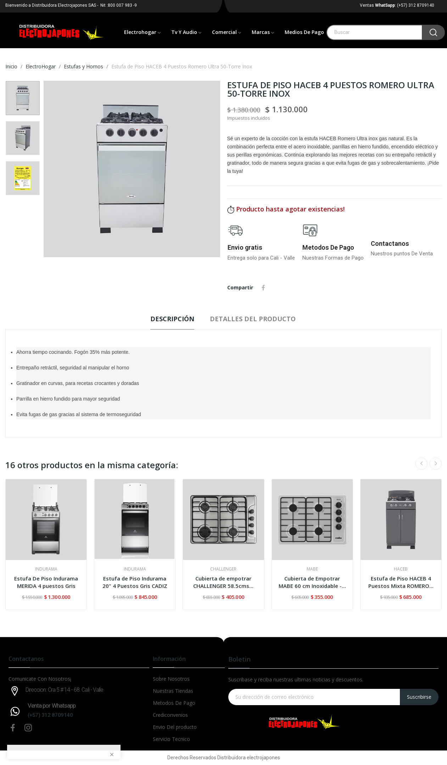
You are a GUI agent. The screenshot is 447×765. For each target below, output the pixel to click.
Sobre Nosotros (171, 678)
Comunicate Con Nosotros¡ (40, 678)
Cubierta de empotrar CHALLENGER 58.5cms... (223, 582)
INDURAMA (46, 569)
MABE (312, 569)
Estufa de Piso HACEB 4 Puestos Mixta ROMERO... (401, 582)
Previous (421, 464)
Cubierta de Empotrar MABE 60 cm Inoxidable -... (312, 582)
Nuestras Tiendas (173, 690)
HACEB (401, 569)
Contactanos (390, 243)
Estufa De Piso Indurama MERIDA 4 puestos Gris (46, 582)
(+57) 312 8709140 (50, 715)
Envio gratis (245, 247)
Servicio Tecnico (171, 739)
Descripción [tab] (172, 318)
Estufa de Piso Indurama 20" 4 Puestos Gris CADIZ (134, 582)
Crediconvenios (170, 715)
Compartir (263, 287)
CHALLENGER (223, 569)
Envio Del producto (175, 727)
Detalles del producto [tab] (253, 318)
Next (436, 464)
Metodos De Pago (328, 247)
